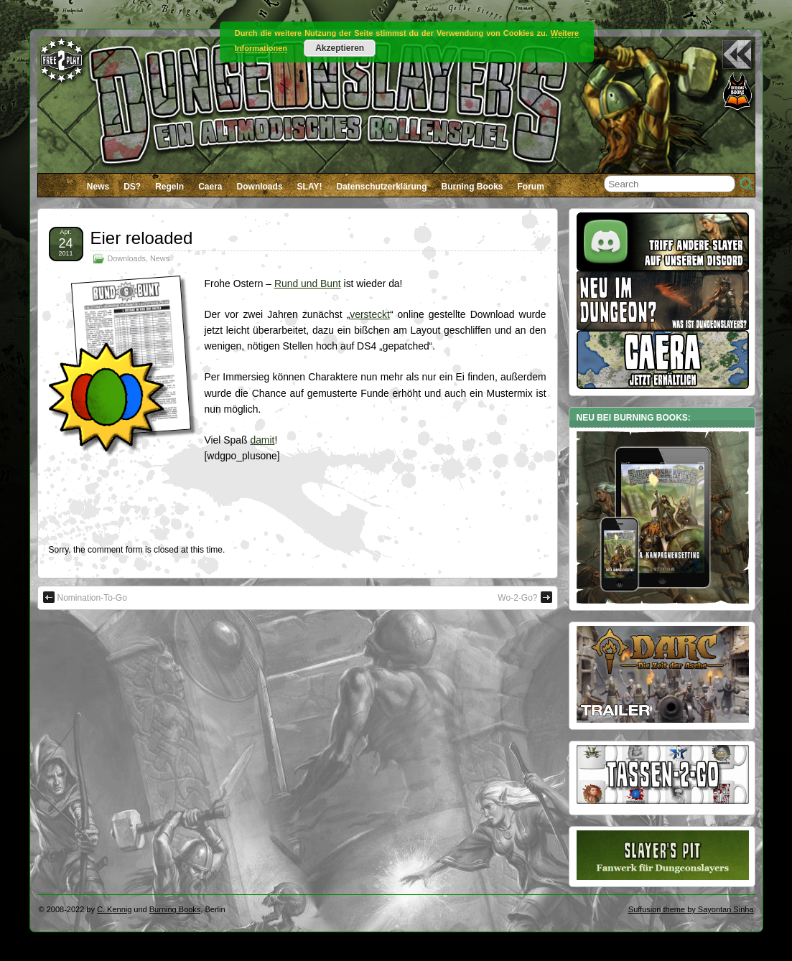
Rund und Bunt (307, 283)
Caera (210, 187)
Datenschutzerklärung (381, 187)
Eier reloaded (141, 238)
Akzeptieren (339, 48)
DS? (132, 187)
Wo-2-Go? (524, 597)
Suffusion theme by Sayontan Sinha (691, 909)
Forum (531, 187)
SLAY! (309, 187)
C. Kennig (114, 909)
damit (262, 440)
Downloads (260, 187)
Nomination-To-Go (85, 597)
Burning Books (472, 187)
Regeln (169, 187)
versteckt (370, 314)
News (98, 187)
